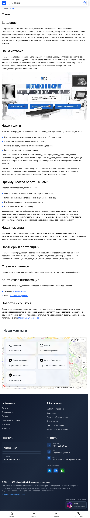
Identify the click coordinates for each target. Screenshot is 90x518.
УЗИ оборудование (55, 409)
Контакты (56, 514)
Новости (6, 428)
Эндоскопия (52, 413)
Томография (52, 421)
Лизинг (5, 416)
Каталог (33, 514)
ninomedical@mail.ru (19, 295)
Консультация (79, 514)
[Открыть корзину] (84, 3)
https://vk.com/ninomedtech (52, 365)
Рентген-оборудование (57, 417)
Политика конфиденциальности (14, 494)
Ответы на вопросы (11, 420)
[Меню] (4, 3)
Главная (11, 514)
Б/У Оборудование (55, 425)
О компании (7, 412)
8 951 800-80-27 (20, 291)
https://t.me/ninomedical (28, 318)
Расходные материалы (57, 429)
